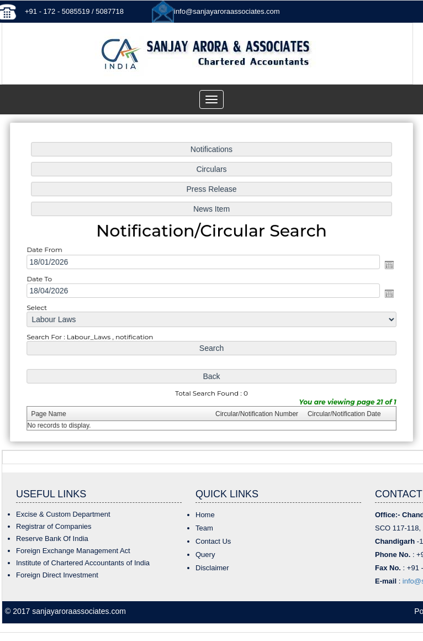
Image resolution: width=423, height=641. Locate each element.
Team (204, 528)
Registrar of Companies (54, 526)
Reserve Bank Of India (52, 538)
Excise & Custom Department (63, 514)
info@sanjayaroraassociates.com (227, 11)
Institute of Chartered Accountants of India (83, 563)
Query (205, 554)
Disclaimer (212, 568)
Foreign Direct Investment (57, 575)
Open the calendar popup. (384, 265)
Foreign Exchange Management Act (73, 551)
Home (205, 515)
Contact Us (213, 541)
